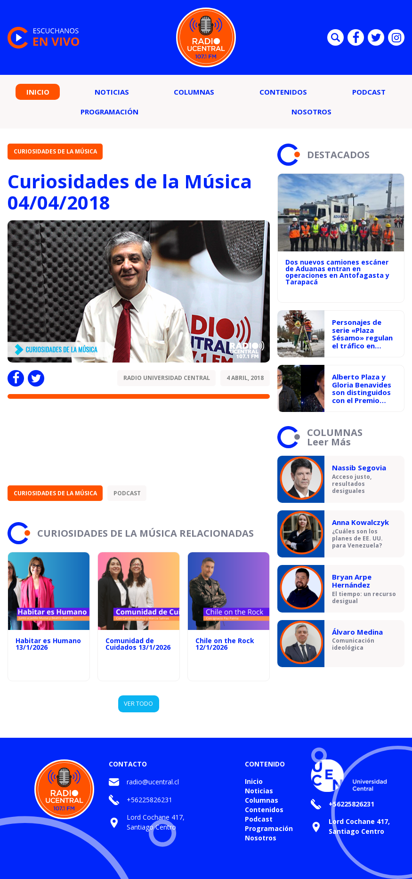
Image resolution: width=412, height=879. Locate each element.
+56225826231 (149, 799)
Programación (109, 111)
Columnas (194, 92)
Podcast (369, 92)
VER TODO (138, 703)
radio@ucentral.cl (153, 781)
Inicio (37, 92)
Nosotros (311, 111)
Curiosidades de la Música (55, 151)
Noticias (112, 92)
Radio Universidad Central (166, 378)
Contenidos (283, 92)
